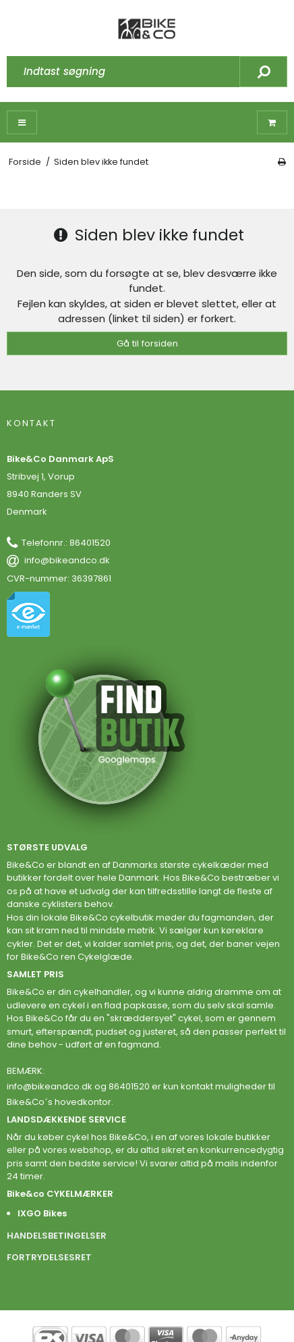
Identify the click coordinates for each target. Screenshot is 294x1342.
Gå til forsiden (147, 343)
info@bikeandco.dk (67, 560)
